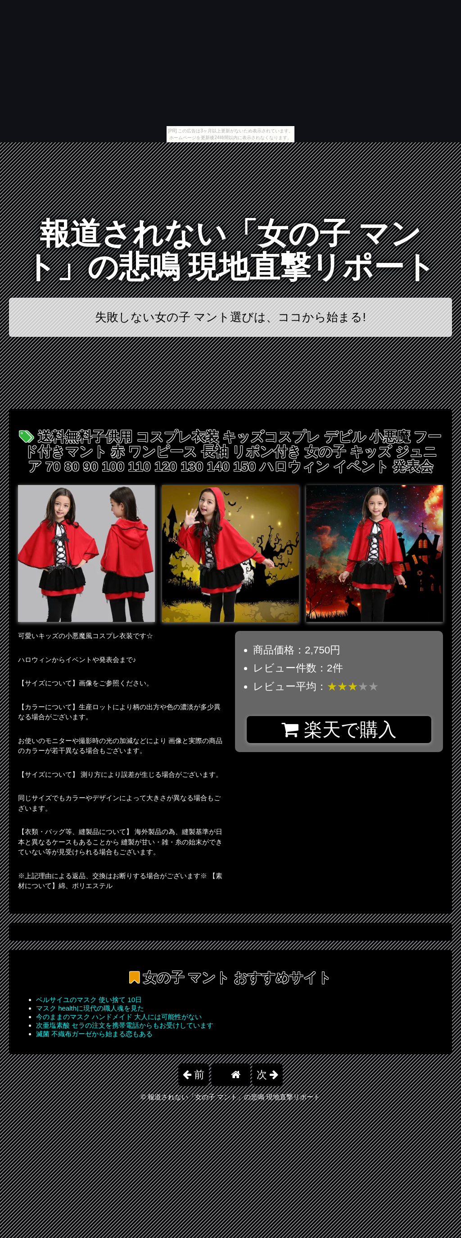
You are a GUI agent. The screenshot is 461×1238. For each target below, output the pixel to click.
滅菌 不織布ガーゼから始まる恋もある (94, 1034)
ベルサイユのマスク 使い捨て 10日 (89, 999)
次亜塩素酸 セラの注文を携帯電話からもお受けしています (124, 1025)
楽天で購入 (338, 729)
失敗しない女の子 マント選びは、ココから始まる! (230, 317)
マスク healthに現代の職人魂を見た (90, 1008)
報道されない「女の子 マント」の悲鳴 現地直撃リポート (230, 250)
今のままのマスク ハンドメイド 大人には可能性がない (119, 1016)
